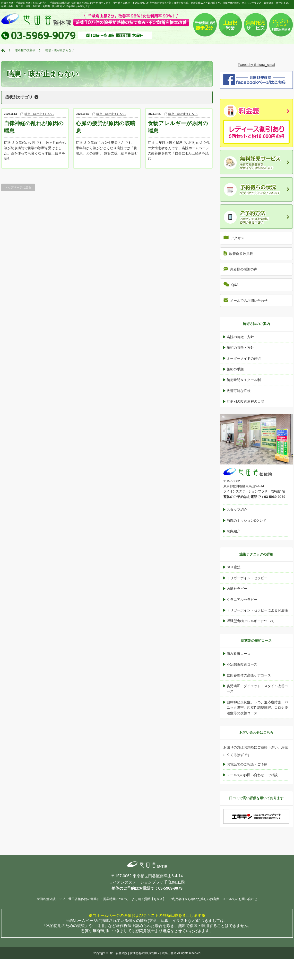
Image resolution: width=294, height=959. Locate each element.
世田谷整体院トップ (51, 899)
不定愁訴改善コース (242, 664)
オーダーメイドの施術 (244, 358)
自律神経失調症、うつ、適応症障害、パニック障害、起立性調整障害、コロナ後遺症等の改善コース (257, 707)
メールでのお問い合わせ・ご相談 (252, 775)
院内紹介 (233, 531)
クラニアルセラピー (242, 599)
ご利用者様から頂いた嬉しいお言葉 (194, 899)
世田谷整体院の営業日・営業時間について (98, 899)
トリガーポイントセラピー (247, 578)
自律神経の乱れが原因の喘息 (34, 127)
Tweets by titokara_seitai (256, 65)
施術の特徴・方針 (240, 347)
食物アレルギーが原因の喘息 (178, 127)
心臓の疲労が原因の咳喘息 (105, 127)
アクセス (234, 237)
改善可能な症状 (239, 391)
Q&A (231, 284)
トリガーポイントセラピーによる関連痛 (257, 610)
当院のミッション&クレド (246, 520)
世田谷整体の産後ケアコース (249, 675)
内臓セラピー (237, 589)
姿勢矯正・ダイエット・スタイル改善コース (257, 688)
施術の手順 (235, 369)
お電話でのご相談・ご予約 (247, 764)
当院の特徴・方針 (240, 337)
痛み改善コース (239, 654)
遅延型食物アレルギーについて (250, 621)
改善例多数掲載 (238, 253)
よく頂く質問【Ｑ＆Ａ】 (148, 899)
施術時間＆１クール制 (244, 380)
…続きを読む (128, 153)
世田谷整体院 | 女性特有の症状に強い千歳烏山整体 (143, 953)
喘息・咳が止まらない (39, 114)
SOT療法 (234, 567)
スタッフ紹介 (237, 510)
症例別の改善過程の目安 (245, 401)
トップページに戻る (18, 187)
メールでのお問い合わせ (246, 300)
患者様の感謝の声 (240, 269)
